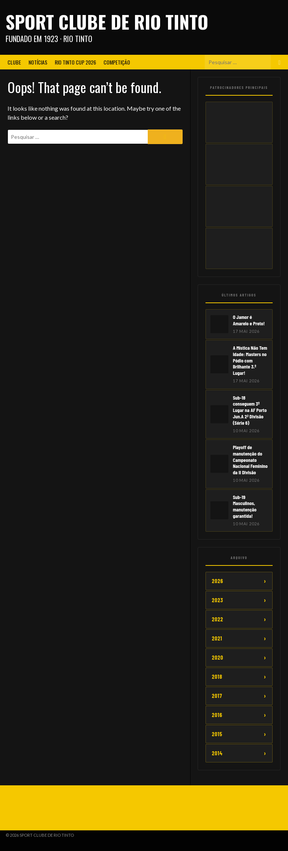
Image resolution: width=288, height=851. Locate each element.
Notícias (37, 62)
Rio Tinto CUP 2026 (75, 62)
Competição (117, 62)
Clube (14, 62)
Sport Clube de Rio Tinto (107, 21)
